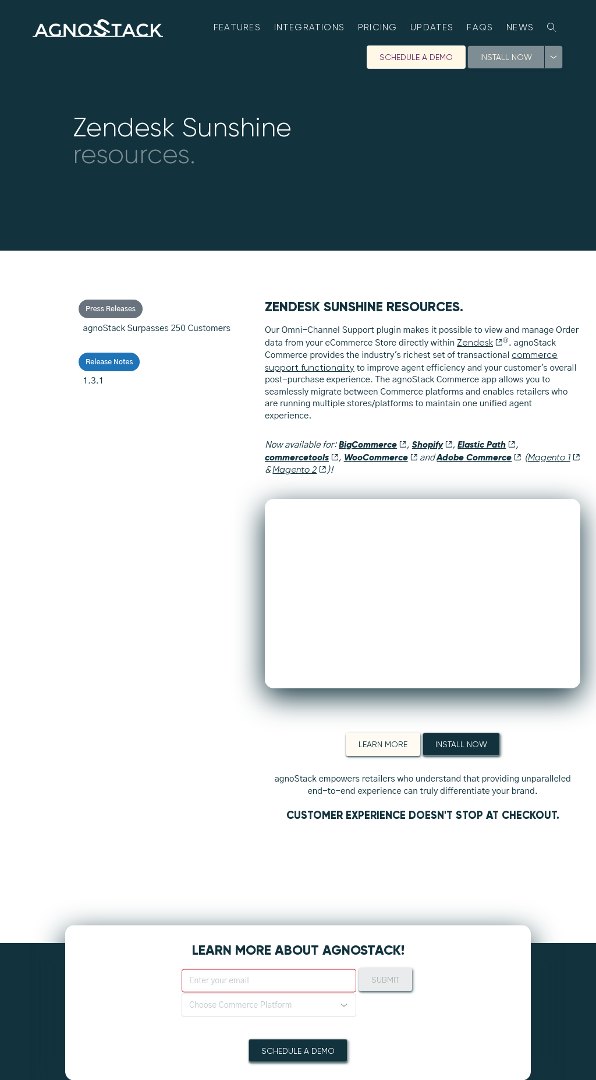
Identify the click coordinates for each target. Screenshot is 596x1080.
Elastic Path (486, 444)
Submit (385, 979)
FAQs (480, 27)
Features (237, 27)
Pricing (378, 27)
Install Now (506, 57)
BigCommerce (373, 444)
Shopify (432, 444)
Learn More (383, 744)
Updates (432, 27)
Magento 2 (299, 470)
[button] (269, 1005)
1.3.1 (93, 381)
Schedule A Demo (416, 57)
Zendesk (480, 342)
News (520, 27)
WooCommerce (381, 457)
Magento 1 (554, 457)
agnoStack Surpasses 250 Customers (156, 328)
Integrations (309, 27)
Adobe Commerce (479, 457)
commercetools (302, 457)
